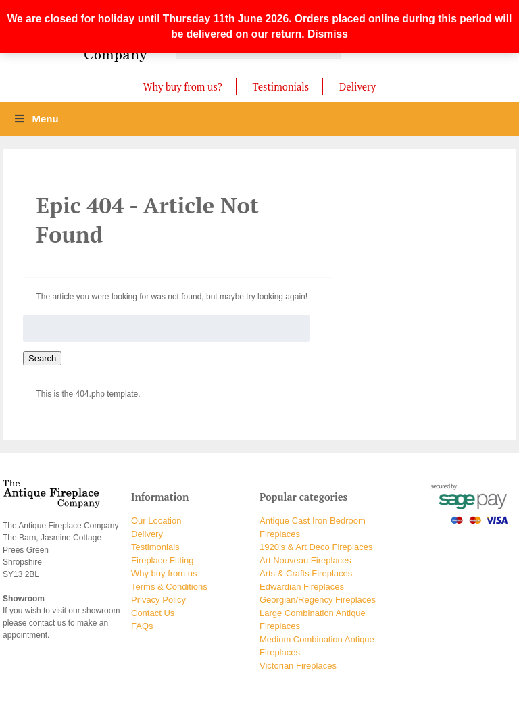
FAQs (142, 626)
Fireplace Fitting (162, 560)
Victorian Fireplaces (298, 666)
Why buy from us (164, 573)
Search (42, 358)
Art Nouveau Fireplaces (305, 560)
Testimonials (281, 86)
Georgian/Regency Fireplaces (318, 600)
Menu (36, 118)
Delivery (357, 86)
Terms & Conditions (169, 587)
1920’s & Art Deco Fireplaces (316, 547)
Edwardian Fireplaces (302, 587)
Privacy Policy (158, 600)
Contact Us (152, 613)
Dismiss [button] (327, 34)
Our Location (156, 520)
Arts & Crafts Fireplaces (306, 573)
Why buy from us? (182, 86)
